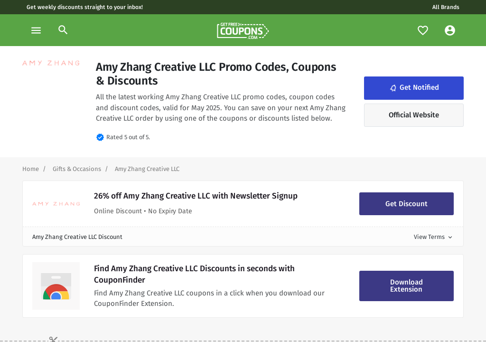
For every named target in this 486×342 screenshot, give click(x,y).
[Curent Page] (147, 168)
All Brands (445, 7)
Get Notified (413, 88)
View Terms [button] (434, 236)
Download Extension (406, 286)
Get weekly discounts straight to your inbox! (85, 7)
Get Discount (406, 204)
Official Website (414, 115)
